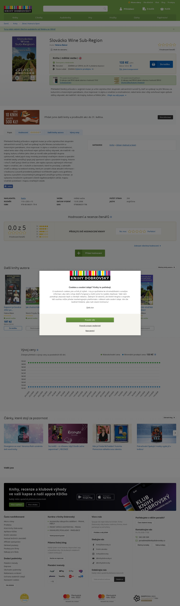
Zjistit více (90, 307)
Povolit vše (90, 320)
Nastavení (90, 330)
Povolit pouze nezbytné (90, 325)
